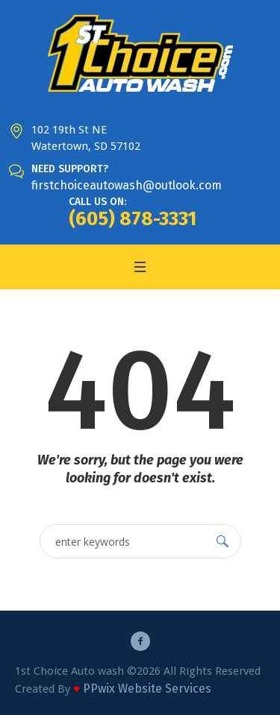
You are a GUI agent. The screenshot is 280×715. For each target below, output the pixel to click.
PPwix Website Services (147, 688)
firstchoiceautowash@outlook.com (126, 185)
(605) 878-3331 (132, 218)
